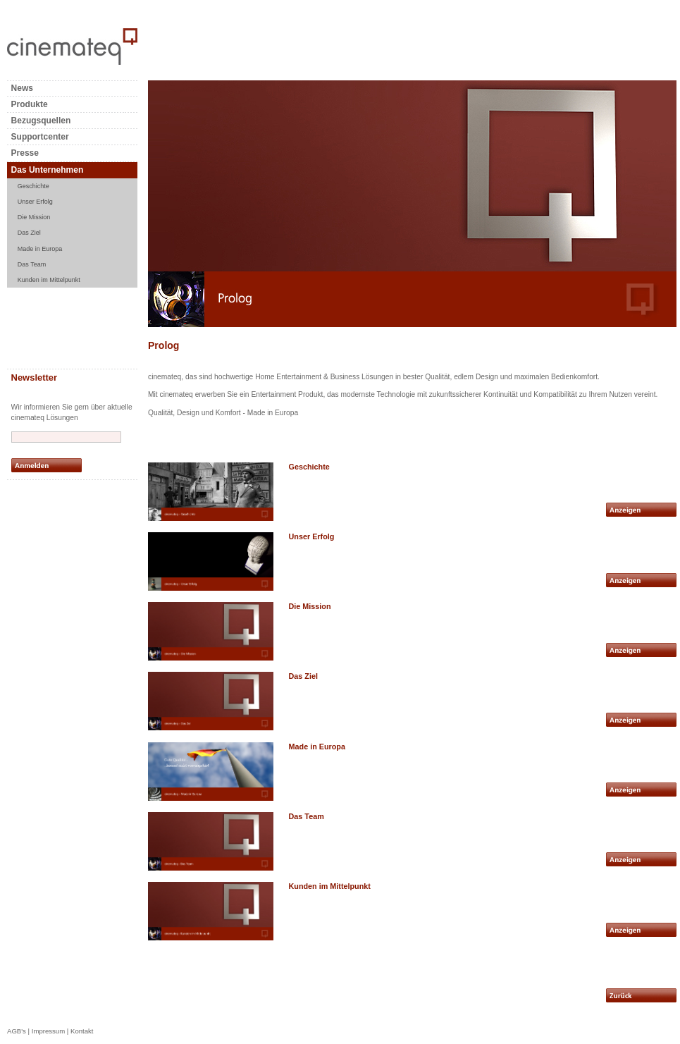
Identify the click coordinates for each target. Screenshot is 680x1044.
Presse (25, 153)
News (22, 88)
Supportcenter (40, 137)
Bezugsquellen (41, 120)
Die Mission (34, 217)
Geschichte (33, 186)
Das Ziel (29, 232)
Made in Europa (40, 248)
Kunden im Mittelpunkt (49, 279)
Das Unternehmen (47, 170)
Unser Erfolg (35, 201)
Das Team (32, 264)
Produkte (29, 104)
